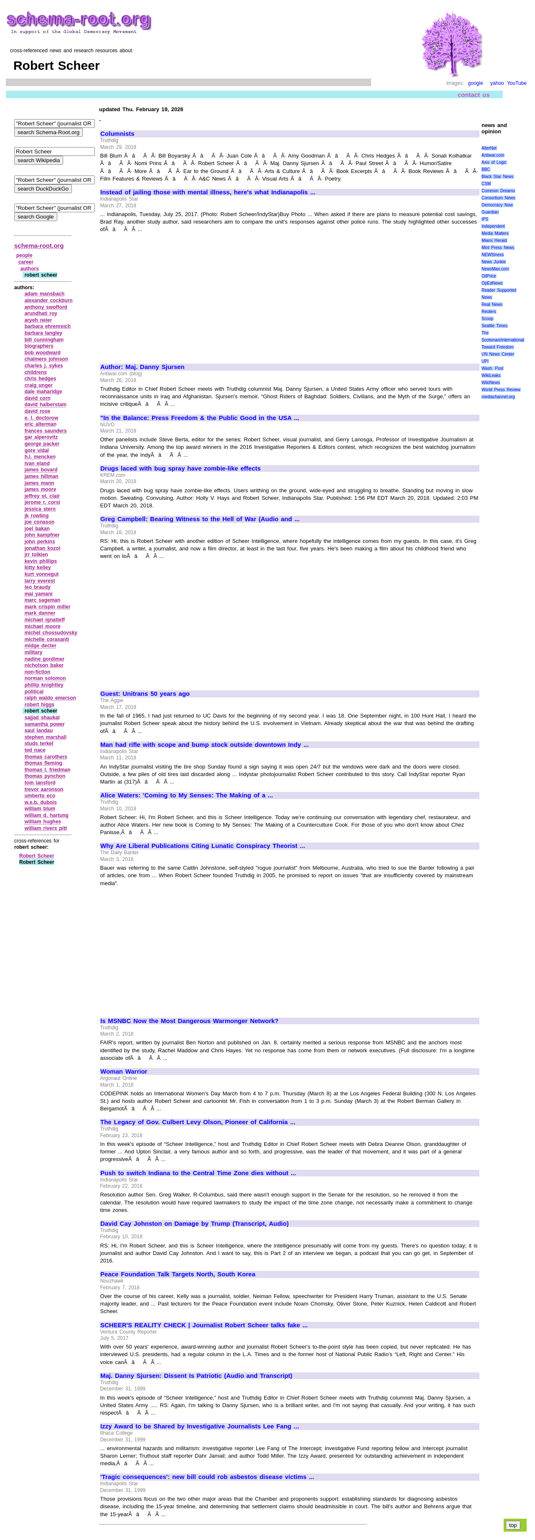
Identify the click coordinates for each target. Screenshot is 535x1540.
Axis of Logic (494, 162)
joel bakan (37, 529)
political (34, 692)
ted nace (35, 750)
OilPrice (489, 276)
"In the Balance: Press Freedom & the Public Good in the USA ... (199, 418)
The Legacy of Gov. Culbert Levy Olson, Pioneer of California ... (198, 1122)
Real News (492, 304)
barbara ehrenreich (48, 326)
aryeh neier (38, 320)
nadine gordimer (45, 659)
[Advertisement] (170, 294)
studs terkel (39, 743)
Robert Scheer (36, 856)
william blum (40, 809)
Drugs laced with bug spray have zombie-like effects (180, 468)
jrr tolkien (36, 554)
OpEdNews (492, 283)
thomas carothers (46, 757)
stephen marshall (45, 737)
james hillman (42, 476)
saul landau (39, 730)
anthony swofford (46, 307)
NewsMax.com (495, 269)
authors (29, 269)
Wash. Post (492, 368)
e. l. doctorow (42, 418)
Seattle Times (494, 325)
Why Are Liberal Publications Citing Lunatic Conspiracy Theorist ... (202, 846)
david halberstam (45, 404)
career (25, 262)
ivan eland (37, 463)
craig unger (39, 385)
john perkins (40, 542)
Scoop (487, 318)
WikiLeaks (491, 375)
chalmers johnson (46, 359)
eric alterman (40, 424)
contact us (474, 94)
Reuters (489, 311)
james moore (40, 489)
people (24, 255)
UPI (485, 361)
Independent (493, 226)
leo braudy (38, 587)
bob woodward (43, 353)
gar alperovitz (41, 437)
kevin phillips (41, 561)
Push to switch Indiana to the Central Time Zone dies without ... (198, 1173)
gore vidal (37, 450)
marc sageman (43, 600)
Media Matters (495, 233)
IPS (485, 219)
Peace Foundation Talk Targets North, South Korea (177, 1274)
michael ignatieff (45, 620)
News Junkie (494, 262)
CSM (486, 183)
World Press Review (501, 389)
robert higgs (40, 705)
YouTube (517, 83)
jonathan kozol (43, 548)
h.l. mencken (40, 457)
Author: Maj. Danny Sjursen (142, 367)
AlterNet (489, 148)
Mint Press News (498, 247)
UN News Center (498, 354)
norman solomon (45, 678)
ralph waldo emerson (50, 698)
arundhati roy (41, 313)
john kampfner (42, 535)
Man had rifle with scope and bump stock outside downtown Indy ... (204, 744)
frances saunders (46, 431)
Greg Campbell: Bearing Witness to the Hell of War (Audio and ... (200, 519)
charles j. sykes (44, 366)
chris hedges (40, 379)
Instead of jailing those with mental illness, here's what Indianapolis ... (208, 192)
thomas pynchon (45, 776)
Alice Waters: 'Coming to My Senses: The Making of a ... (186, 795)
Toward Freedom (498, 347)
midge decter (40, 646)
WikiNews (491, 382)
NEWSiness (493, 254)
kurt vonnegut (42, 574)
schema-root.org (39, 245)
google (475, 83)
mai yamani (39, 594)
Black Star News (498, 176)
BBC (486, 169)
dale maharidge (43, 392)
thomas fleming (43, 763)
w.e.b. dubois (41, 802)
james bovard (41, 470)
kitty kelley (38, 567)
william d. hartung (47, 815)
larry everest (40, 581)
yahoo (497, 83)
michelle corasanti (47, 639)
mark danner (40, 613)
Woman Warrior (123, 1071)
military (34, 652)
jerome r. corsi (42, 502)
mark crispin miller (48, 607)
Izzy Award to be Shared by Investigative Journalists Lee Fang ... (199, 1426)
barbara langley (43, 333)
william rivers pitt (46, 828)
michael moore (43, 626)
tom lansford (40, 783)
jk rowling (37, 516)
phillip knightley (44, 685)
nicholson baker (44, 665)
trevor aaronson (44, 789)
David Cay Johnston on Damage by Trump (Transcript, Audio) (194, 1223)
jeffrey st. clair (42, 496)
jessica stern (40, 509)
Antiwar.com (493, 155)
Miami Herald (494, 240)
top (513, 1525)
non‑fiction (38, 672)
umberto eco (40, 796)
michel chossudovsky (51, 633)
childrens (36, 372)
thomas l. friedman (48, 770)
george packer (42, 444)
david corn (38, 398)
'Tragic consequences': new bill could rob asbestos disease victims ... (207, 1477)
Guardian (490, 212)
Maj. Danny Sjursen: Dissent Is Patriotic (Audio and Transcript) (196, 1375)
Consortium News (498, 198)
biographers (39, 346)
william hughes (43, 822)
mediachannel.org (498, 397)
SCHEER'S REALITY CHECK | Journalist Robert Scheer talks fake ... (204, 1325)
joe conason (40, 522)
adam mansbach (45, 294)
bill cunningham (44, 340)
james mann (39, 483)
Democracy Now (497, 205)
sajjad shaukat (42, 717)
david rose (38, 411)
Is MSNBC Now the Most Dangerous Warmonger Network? (189, 1021)
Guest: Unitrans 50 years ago (145, 693)
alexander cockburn (49, 300)
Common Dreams (498, 190)
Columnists (117, 133)
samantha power (45, 724)
